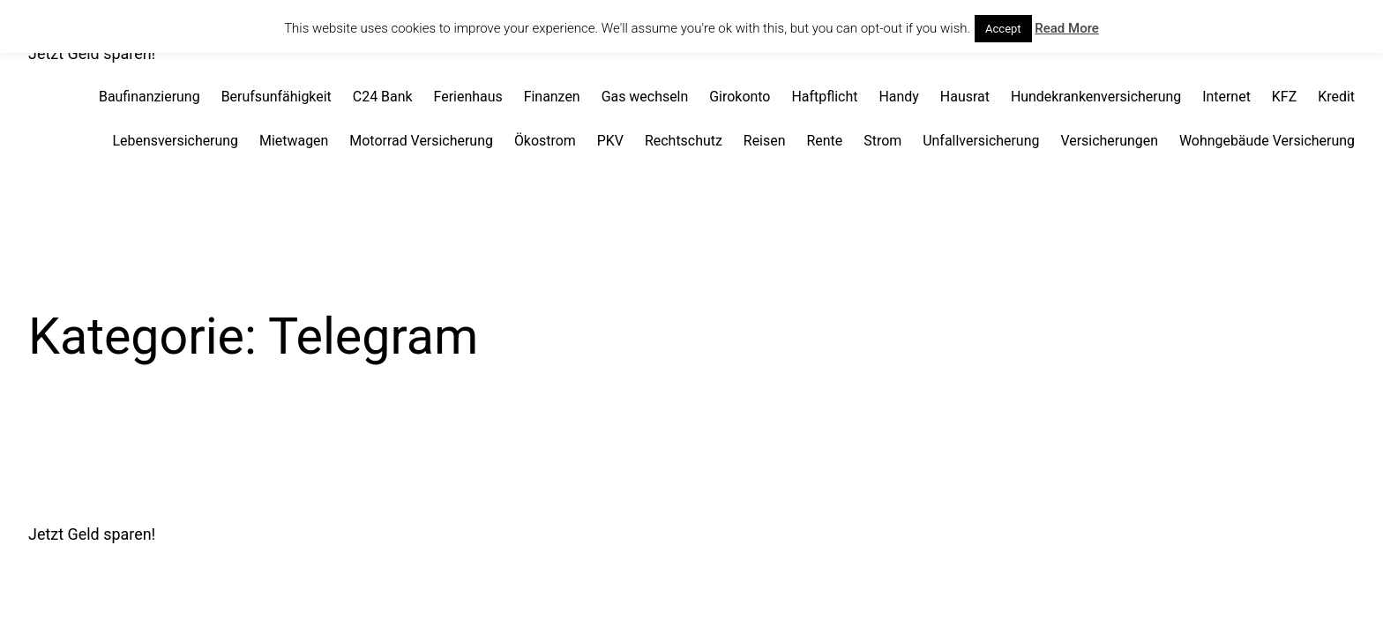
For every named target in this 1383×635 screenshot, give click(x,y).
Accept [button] (1003, 28)
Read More (1067, 28)
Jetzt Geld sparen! (91, 53)
